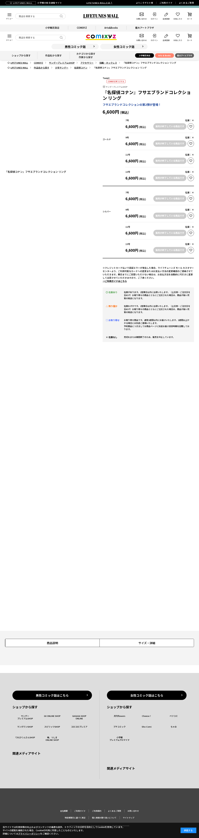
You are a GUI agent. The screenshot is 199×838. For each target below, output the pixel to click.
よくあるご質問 (186, 2)
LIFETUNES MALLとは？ (99, 2)
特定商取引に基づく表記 (75, 817)
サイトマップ (128, 817)
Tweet (106, 78)
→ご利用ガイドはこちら (115, 281)
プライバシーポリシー (29, 833)
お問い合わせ (133, 810)
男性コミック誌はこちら (52, 695)
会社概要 (64, 810)
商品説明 (52, 643)
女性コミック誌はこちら (146, 695)
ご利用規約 (96, 810)
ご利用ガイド (166, 2)
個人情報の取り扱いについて (104, 817)
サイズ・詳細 (146, 643)
